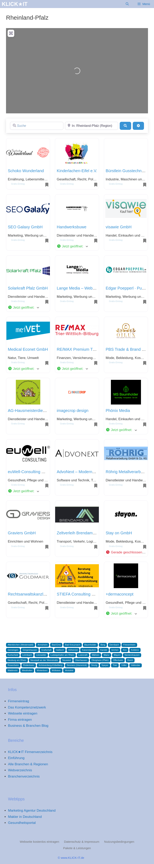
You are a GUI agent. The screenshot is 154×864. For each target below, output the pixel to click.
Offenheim (118, 660)
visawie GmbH (119, 227)
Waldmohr (13, 670)
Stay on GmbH (119, 533)
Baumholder (90, 644)
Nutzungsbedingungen (119, 841)
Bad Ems (56, 644)
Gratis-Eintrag (18, 184)
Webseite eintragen (22, 713)
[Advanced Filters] (138, 126)
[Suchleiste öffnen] (127, 4)
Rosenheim (13, 665)
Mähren (95, 655)
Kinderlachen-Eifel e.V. (77, 171)
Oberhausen (81, 660)
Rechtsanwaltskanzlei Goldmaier (37, 594)
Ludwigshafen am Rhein (62, 655)
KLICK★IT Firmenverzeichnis (30, 752)
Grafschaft (46, 650)
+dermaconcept (119, 594)
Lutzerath (83, 655)
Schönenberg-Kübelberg (50, 665)
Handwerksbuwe (71, 227)
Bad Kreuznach (72, 644)
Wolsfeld (69, 670)
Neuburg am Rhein (17, 660)
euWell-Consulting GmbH (30, 472)
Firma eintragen (20, 720)
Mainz (106, 655)
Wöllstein (56, 670)
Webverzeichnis (20, 770)
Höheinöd (73, 650)
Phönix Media (118, 410)
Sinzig (94, 665)
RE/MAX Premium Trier (77, 349)
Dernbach (114, 644)
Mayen (117, 655)
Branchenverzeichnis (24, 776)
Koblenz (135, 650)
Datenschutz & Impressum (81, 841)
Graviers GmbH (22, 533)
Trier (115, 665)
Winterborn (42, 670)
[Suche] (36, 126)
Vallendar (135, 665)
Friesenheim (129, 644)
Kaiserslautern (89, 650)
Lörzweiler (41, 655)
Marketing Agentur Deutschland (32, 810)
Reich (130, 660)
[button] (77, 246)
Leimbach (27, 655)
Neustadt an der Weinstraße (44, 660)
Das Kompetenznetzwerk (27, 707)
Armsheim (43, 644)
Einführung (16, 758)
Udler (124, 665)
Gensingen (13, 650)
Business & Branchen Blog (28, 726)
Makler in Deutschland (25, 817)
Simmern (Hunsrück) (77, 665)
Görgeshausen (30, 650)
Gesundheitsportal (22, 823)
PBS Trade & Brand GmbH (129, 349)
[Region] (91, 126)
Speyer (104, 665)
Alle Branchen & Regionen (28, 764)
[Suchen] (125, 126)
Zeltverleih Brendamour (77, 533)
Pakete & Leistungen (77, 848)
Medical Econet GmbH (28, 349)
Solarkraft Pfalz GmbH (28, 288)
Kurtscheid (13, 655)
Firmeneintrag (18, 701)
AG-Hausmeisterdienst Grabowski (38, 410)
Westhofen (27, 670)
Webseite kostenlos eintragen (39, 841)
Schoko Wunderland (26, 171)
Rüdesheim (28, 665)
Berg (102, 644)
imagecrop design (72, 410)
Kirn (125, 650)
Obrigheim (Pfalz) (100, 660)
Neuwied (66, 660)
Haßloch (60, 650)
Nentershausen (132, 655)
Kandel (103, 650)
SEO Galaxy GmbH (25, 227)
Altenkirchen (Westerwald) (20, 644)
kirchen (115, 650)
